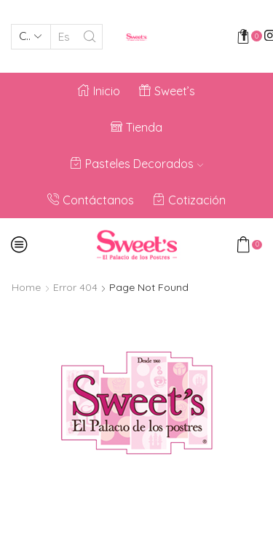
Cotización (189, 200)
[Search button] (90, 37)
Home (26, 287)
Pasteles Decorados (136, 163)
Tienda (136, 127)
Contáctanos (90, 200)
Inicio (99, 91)
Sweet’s (167, 91)
